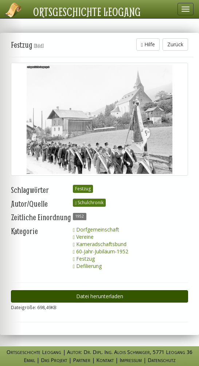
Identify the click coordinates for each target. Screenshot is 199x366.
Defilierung (87, 265)
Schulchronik (89, 202)
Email (29, 360)
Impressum (131, 360)
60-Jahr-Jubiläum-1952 (100, 251)
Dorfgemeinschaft (96, 229)
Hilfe (148, 44)
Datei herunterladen (99, 296)
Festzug (83, 189)
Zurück (175, 44)
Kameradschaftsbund (99, 244)
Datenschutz (162, 360)
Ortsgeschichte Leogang (87, 11)
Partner (81, 360)
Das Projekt (54, 360)
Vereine (83, 236)
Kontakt (105, 360)
